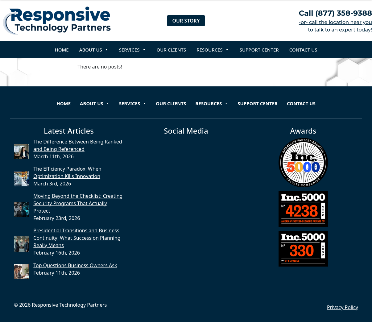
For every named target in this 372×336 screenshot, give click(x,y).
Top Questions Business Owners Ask (75, 265)
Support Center (259, 50)
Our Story (186, 20)
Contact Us (303, 50)
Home (62, 50)
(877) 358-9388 (343, 13)
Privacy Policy (342, 307)
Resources (212, 50)
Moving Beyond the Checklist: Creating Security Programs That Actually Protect (77, 203)
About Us (94, 50)
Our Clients (171, 50)
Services (132, 50)
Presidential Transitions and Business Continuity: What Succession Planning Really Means (76, 238)
